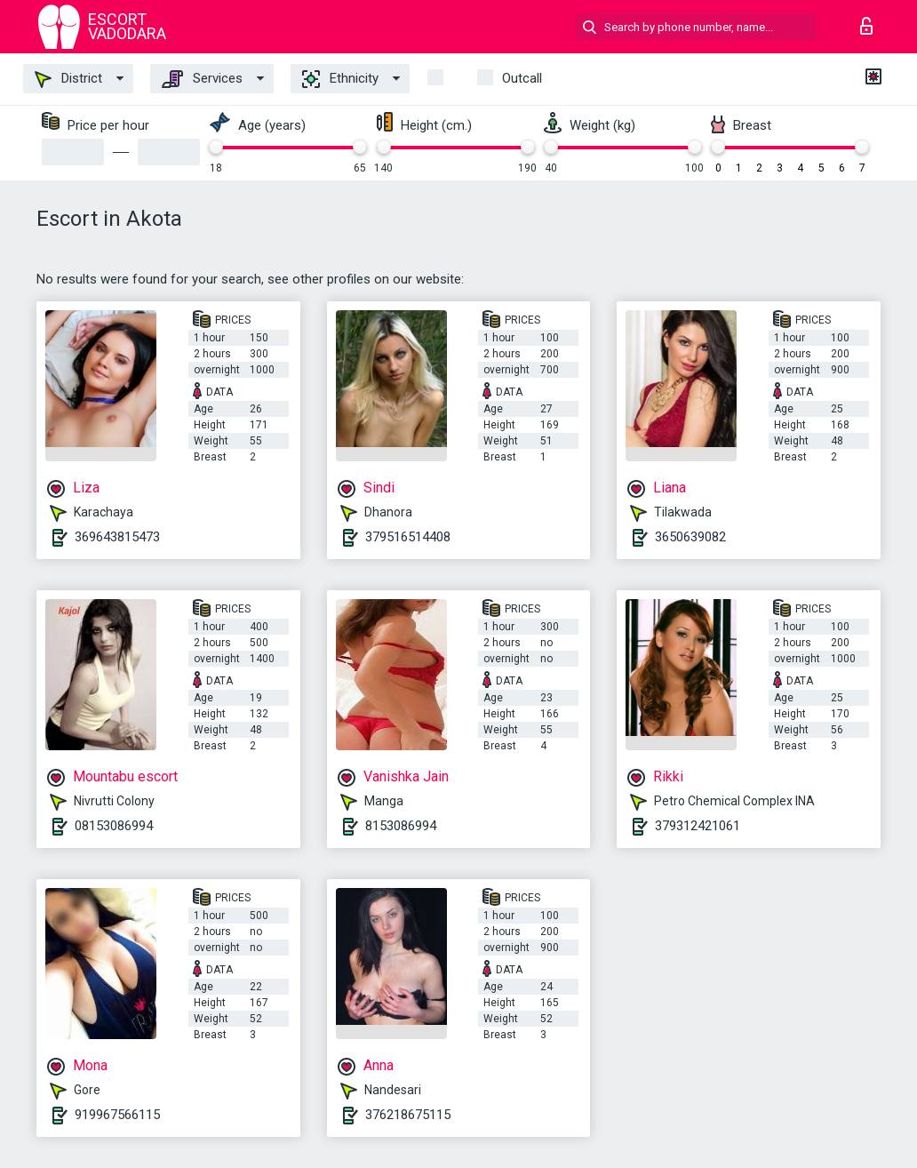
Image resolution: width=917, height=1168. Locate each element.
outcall (522, 78)
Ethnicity (340, 79)
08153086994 (114, 826)
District (68, 79)
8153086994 (400, 826)
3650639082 (690, 537)
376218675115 (408, 1115)
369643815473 (117, 537)
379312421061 (697, 826)
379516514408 (408, 537)
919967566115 (117, 1115)
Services (202, 79)
